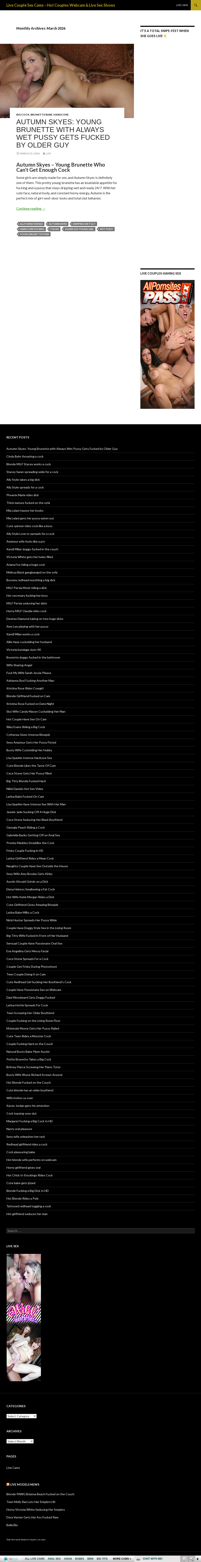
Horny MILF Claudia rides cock (26, 611)
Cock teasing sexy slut (21, 1113)
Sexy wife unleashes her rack (25, 1136)
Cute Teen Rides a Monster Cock (28, 1036)
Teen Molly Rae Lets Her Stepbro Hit (31, 1502)
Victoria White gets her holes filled (29, 557)
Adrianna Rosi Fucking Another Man (30, 680)
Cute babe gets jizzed (20, 1183)
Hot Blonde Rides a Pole (22, 1198)
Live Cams (182, 5)
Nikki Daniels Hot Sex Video (24, 789)
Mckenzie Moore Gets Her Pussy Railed (32, 1028)
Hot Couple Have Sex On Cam (26, 719)
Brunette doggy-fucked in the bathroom (33, 657)
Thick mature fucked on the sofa (28, 503)
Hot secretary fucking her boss (27, 595)
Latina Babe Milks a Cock (22, 912)
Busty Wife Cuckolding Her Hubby (29, 750)
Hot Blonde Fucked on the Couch (28, 1082)
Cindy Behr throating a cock (25, 456)
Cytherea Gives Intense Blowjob (28, 734)
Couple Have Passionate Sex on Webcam (33, 990)
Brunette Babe (41, 114)
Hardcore (61, 114)
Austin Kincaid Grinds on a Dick (27, 881)
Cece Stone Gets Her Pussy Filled (29, 773)
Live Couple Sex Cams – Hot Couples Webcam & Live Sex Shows (60, 5)
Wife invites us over (19, 1098)
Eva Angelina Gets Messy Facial (27, 951)
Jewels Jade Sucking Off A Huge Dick (31, 812)
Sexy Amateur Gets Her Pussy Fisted (31, 742)
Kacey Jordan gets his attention (27, 1105)
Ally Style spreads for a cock (25, 487)
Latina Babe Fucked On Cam (25, 796)
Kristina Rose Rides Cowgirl (25, 688)
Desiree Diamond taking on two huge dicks (34, 619)
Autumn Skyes (58, 223)
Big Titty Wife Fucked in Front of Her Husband (37, 935)
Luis (48, 153)
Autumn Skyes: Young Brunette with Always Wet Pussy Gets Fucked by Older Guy (63, 133)
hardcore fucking (32, 229)
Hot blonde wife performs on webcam (31, 1160)
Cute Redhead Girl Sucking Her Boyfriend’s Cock (38, 982)
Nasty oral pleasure (19, 1129)
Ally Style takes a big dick (23, 479)
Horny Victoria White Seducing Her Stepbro (35, 1509)
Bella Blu (12, 1525)
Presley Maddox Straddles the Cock (30, 843)
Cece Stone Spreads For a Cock (27, 959)
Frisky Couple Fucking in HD (24, 850)
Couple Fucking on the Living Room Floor (33, 1020)
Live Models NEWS (24, 1484)
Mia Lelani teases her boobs (25, 510)
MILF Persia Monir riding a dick (26, 588)
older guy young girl (79, 229)
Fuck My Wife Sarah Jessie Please (28, 673)
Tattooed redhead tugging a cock (28, 1206)
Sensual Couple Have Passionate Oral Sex (34, 943)
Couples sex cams (37, 1539)
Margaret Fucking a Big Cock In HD (29, 1121)
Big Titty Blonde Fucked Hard (26, 781)
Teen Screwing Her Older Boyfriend (30, 1013)
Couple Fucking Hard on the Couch (29, 1044)
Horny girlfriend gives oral (23, 1167)
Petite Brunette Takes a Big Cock (28, 1059)
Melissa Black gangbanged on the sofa (31, 572)
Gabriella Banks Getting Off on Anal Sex (33, 835)
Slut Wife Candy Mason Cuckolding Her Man (35, 711)
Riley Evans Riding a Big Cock (25, 727)
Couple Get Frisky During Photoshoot (31, 966)
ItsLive (54, 229)
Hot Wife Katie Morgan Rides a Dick (30, 897)
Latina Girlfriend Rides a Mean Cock (30, 858)
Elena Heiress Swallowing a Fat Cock (30, 889)
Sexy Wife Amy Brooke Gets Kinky (29, 874)
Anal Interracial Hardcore (17, 1539)
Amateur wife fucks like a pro (25, 541)
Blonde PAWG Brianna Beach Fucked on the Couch (40, 1494)
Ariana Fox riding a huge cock (25, 564)
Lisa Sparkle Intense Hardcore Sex (29, 758)
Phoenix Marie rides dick (22, 495)
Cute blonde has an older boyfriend (29, 1090)
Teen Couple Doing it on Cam (26, 974)
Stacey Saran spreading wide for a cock (32, 472)
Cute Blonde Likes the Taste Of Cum (31, 765)
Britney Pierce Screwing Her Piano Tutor (33, 1067)
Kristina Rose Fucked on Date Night (30, 704)
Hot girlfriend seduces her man (27, 1214)
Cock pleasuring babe (20, 1152)
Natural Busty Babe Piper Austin (28, 1051)
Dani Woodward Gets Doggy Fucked (30, 997)
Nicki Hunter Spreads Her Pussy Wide (31, 920)
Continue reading (30, 208)
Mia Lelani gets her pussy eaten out (30, 518)
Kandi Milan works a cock (23, 634)
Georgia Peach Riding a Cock (25, 827)
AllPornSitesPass (31, 223)
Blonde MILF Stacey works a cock (28, 464)
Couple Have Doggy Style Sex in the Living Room (38, 928)
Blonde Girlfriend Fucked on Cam (28, 696)
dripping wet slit (84, 223)
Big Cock (22, 114)
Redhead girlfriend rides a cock (26, 1144)
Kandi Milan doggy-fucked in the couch (32, 549)
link (197, 1495)
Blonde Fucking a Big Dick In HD (27, 1190)
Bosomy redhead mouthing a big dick (30, 580)
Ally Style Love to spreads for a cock (30, 533)
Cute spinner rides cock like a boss (29, 526)
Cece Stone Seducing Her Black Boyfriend (34, 819)
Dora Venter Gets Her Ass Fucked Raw (32, 1517)
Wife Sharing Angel (19, 665)
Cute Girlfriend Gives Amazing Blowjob (32, 904)
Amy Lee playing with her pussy (27, 626)
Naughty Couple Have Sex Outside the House (37, 866)
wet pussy (106, 229)
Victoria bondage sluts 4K (23, 649)
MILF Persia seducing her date (26, 603)
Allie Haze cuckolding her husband (29, 642)
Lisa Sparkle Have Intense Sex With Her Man (36, 804)
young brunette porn (34, 234)
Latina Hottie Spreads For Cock (27, 1005)
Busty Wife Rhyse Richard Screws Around (34, 1075)
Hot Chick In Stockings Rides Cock (29, 1175)
